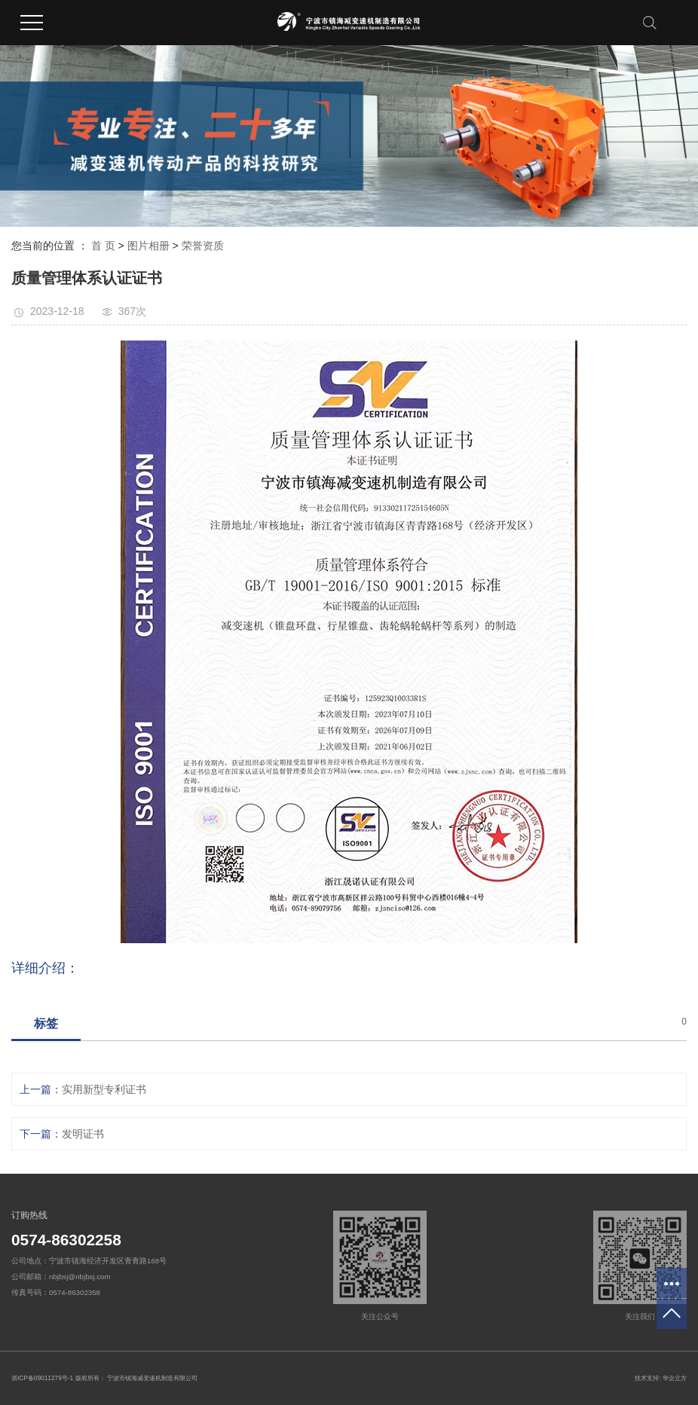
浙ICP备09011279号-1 (42, 1378)
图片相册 (148, 246)
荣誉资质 (203, 246)
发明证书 (83, 1134)
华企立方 (675, 1378)
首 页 (103, 246)
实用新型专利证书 (104, 1089)
